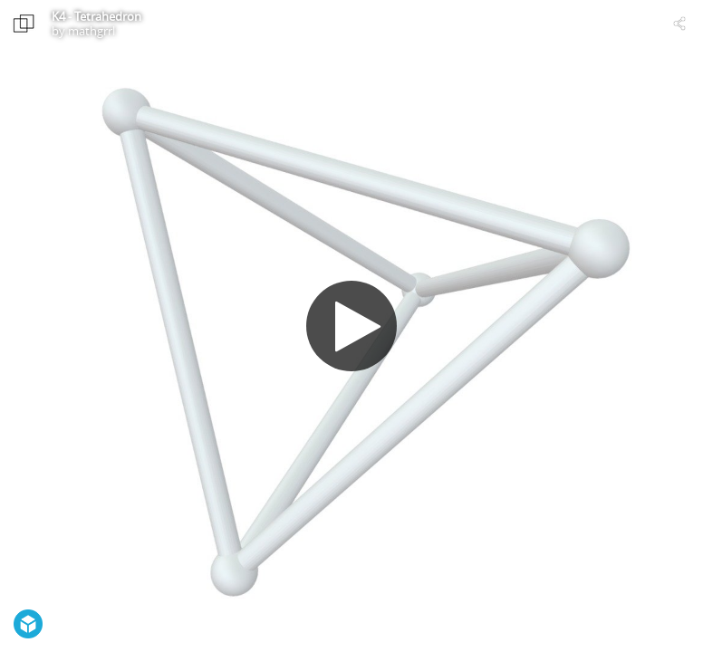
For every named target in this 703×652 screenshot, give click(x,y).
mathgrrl (91, 31)
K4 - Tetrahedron (96, 16)
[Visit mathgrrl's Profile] (23, 23)
